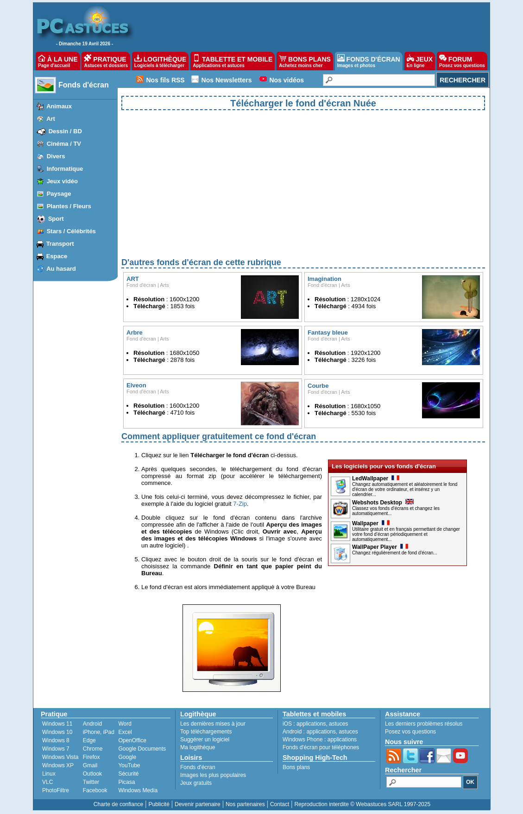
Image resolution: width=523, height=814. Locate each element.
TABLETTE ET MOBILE (232, 61)
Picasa (126, 782)
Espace (57, 256)
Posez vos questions (410, 731)
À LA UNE (57, 61)
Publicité (158, 804)
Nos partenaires (245, 804)
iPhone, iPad (98, 732)
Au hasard (61, 268)
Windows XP (58, 765)
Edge (89, 740)
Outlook (92, 774)
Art (50, 118)
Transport (60, 243)
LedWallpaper (375, 478)
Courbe (318, 385)
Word (124, 724)
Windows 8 (55, 740)
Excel (125, 732)
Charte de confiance (118, 804)
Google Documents (142, 749)
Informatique (65, 168)
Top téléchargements (206, 731)
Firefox (91, 757)
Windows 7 (55, 749)
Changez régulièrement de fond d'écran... (394, 552)
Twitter (91, 782)
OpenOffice (132, 740)
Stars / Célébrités (71, 231)
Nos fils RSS (165, 80)
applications (311, 724)
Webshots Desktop (383, 502)
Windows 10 (57, 732)
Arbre (134, 332)
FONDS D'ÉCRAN (368, 61)
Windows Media (138, 790)
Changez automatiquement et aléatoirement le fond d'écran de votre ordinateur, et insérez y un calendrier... (404, 489)
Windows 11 (57, 724)
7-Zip (240, 503)
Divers (56, 156)
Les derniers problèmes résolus (423, 724)
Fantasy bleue (328, 332)
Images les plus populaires (213, 775)
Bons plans (296, 767)
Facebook (95, 790)
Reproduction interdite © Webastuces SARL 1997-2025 (362, 804)
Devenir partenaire (198, 804)
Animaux (59, 106)
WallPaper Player (380, 547)
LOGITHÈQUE (160, 61)
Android (92, 724)
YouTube (129, 765)
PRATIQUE (106, 61)
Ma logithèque (197, 747)
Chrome (93, 749)
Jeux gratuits (196, 783)
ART (132, 278)
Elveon (136, 385)
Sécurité (128, 774)
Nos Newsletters (227, 80)
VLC (47, 782)
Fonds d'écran (83, 85)
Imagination (324, 278)
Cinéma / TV (64, 143)
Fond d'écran (141, 285)
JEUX (420, 61)
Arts (164, 285)
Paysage (59, 193)
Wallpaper (371, 523)
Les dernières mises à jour (213, 724)
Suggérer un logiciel (204, 739)
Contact (279, 804)
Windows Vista (60, 757)
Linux (49, 774)
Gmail (90, 765)
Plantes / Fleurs (69, 206)
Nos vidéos (286, 80)
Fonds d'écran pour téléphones (321, 747)
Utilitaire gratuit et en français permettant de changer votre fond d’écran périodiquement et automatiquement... (406, 534)
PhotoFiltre (55, 790)
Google (127, 757)
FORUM (462, 61)
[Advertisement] (303, 191)
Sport (56, 218)
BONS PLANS (305, 61)
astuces (338, 724)
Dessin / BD (65, 131)
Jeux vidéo (62, 181)
